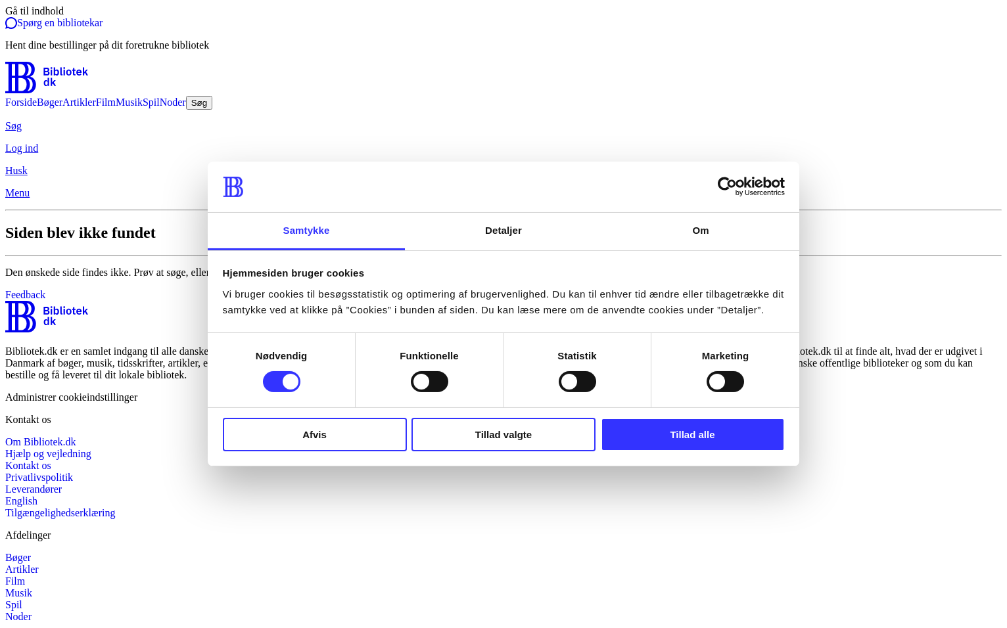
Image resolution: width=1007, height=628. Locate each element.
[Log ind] (503, 148)
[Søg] (503, 126)
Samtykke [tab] (306, 230)
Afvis (314, 434)
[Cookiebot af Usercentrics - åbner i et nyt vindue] (727, 186)
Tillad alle (692, 434)
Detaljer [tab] (503, 230)
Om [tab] (700, 230)
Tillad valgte (503, 434)
